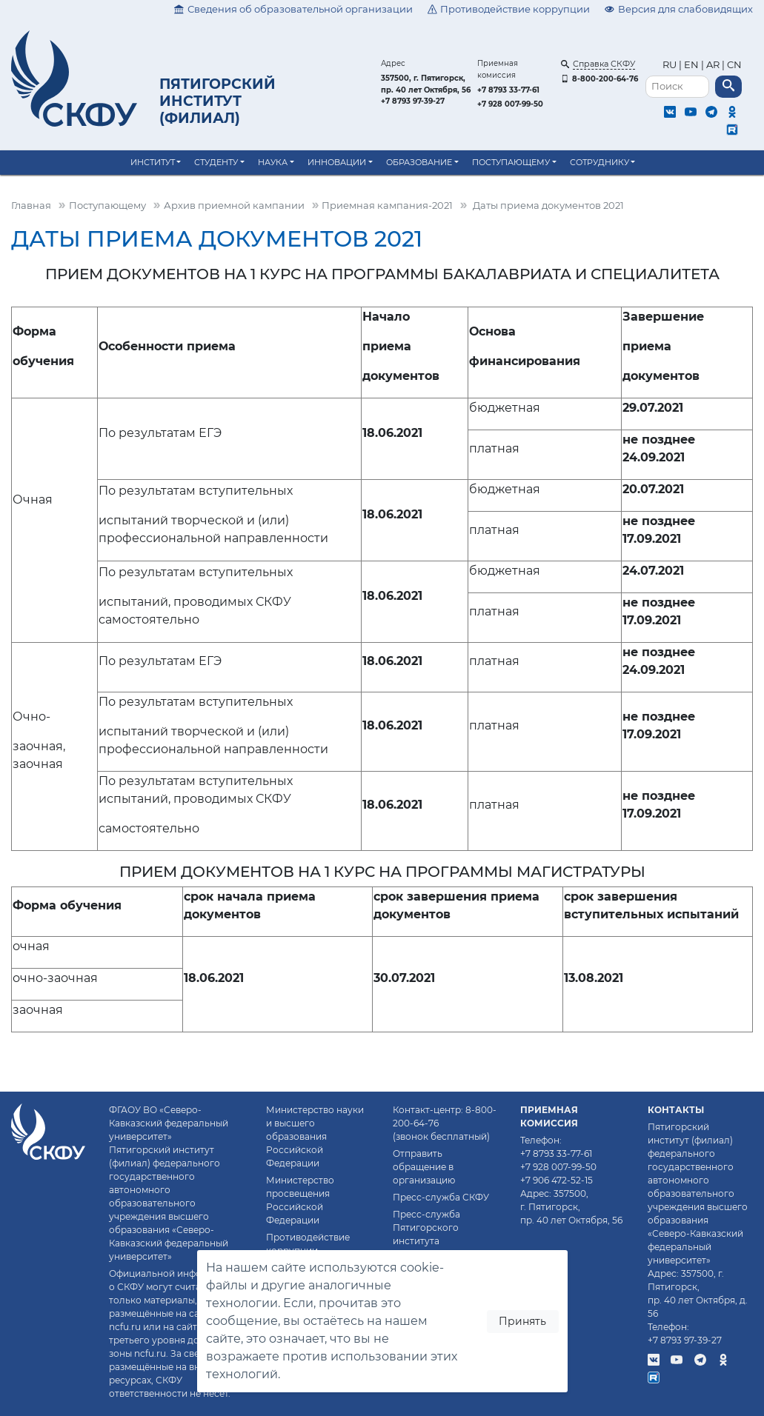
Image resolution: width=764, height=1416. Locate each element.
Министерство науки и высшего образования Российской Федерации (315, 1136)
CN (734, 64)
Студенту (216, 162)
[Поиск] (677, 87)
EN (691, 64)
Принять (522, 1321)
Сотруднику (599, 162)
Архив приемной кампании (234, 205)
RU (670, 64)
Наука (273, 162)
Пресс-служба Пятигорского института (426, 1227)
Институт (152, 162)
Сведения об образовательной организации (293, 9)
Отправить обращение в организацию (424, 1167)
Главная (31, 205)
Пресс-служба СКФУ (441, 1197)
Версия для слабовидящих (679, 9)
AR (713, 64)
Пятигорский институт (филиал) (217, 101)
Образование (419, 162)
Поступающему (511, 162)
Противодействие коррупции (509, 9)
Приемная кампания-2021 (387, 205)
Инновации (337, 162)
